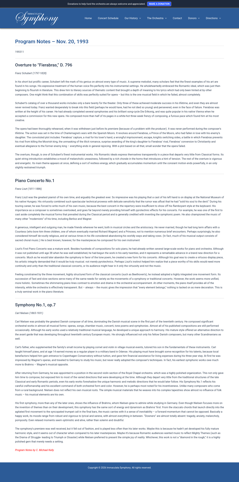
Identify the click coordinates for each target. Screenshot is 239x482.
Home (94, 18)
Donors (195, 18)
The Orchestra (160, 18)
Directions (213, 18)
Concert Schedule (113, 18)
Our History (137, 18)
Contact (179, 18)
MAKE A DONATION (159, 3)
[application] (143, 18)
